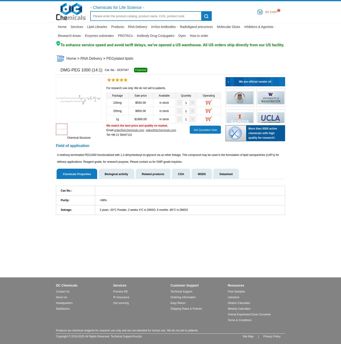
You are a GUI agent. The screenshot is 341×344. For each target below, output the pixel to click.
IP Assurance (121, 297)
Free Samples (236, 291)
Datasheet (226, 174)
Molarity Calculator (239, 308)
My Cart (271, 11)
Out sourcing (121, 303)
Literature (233, 297)
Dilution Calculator (239, 303)
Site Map (248, 336)
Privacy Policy (271, 336)
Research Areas (69, 36)
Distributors (63, 308)
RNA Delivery (137, 27)
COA (181, 174)
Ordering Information (183, 297)
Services (77, 27)
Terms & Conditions (240, 320)
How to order (199, 36)
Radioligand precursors (196, 27)
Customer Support (184, 285)
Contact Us (62, 291)
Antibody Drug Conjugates (155, 36)
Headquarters (64, 303)
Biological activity (116, 174)
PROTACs (125, 36)
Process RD (120, 291)
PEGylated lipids (119, 58)
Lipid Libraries (97, 27)
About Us (61, 297)
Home (62, 27)
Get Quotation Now (205, 130)
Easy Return (178, 303)
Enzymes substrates (99, 36)
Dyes (182, 36)
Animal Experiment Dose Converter (249, 314)
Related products (153, 174)
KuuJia (137, 336)
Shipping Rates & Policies (186, 308)
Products (117, 27)
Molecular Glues (228, 27)
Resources (236, 285)
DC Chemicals (66, 285)
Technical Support (181, 291)
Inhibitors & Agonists (258, 27)
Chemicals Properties (77, 174)
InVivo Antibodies (163, 27)
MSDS (202, 174)
